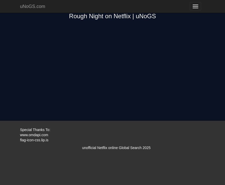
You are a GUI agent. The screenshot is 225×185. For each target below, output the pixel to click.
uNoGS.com (32, 6)
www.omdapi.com (34, 135)
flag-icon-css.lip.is (34, 140)
